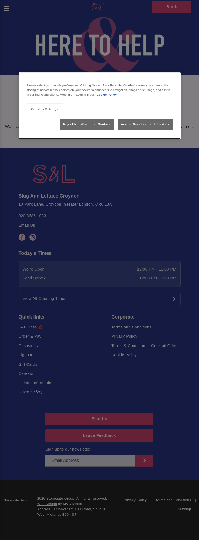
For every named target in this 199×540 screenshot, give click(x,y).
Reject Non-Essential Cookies (87, 124)
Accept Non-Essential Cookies (145, 124)
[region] (100, 105)
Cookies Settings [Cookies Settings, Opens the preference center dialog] (44, 109)
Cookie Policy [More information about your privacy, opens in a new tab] (106, 94)
